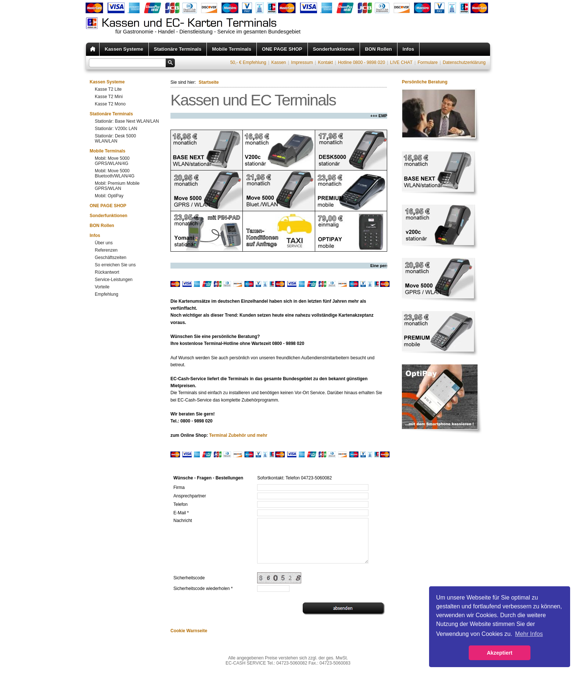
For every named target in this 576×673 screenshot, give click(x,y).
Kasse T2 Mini (109, 96)
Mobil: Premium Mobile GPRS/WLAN (117, 186)
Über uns (104, 242)
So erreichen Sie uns (115, 264)
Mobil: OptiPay (109, 195)
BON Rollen (378, 49)
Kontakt (325, 62)
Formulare (428, 62)
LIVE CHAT (401, 62)
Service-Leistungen (114, 279)
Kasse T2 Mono (110, 104)
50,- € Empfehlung (248, 62)
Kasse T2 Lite (108, 89)
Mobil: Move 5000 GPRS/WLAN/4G (112, 161)
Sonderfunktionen (333, 49)
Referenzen (106, 250)
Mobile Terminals (231, 49)
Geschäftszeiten (110, 257)
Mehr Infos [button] (529, 634)
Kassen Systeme (124, 49)
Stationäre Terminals (177, 49)
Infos (408, 49)
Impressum (302, 62)
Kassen (278, 62)
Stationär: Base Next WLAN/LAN (127, 121)
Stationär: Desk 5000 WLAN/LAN (115, 138)
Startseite (209, 82)
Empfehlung (106, 294)
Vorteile (102, 286)
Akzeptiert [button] (499, 653)
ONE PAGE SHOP (282, 49)
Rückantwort (107, 272)
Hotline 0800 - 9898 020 (361, 62)
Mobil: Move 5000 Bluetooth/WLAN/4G (114, 173)
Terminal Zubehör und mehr (238, 435)
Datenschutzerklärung (464, 62)
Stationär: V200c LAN (116, 128)
